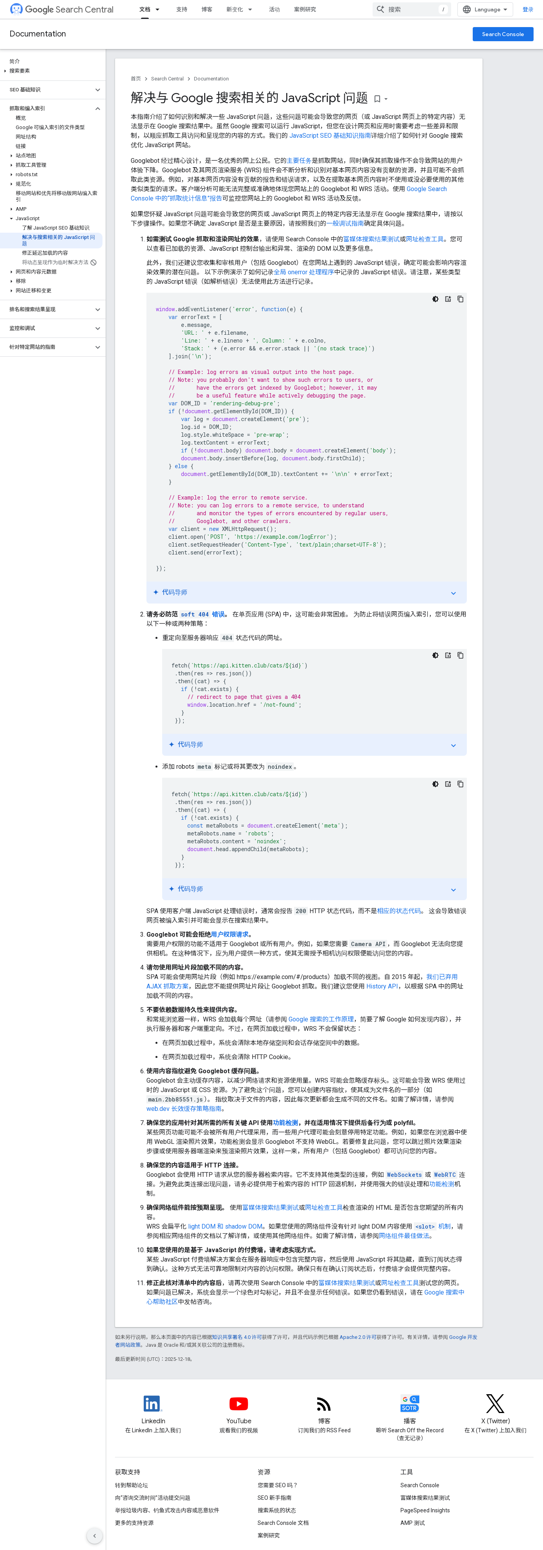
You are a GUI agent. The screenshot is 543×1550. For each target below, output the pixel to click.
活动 (274, 9)
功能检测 (285, 1123)
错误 (202, 614)
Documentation (37, 34)
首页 (136, 79)
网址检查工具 (425, 239)
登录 (528, 9)
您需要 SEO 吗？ (278, 1485)
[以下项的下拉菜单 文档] (159, 9)
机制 (432, 1226)
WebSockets (404, 1174)
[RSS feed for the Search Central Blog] (324, 1410)
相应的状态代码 (399, 911)
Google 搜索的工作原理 (321, 1019)
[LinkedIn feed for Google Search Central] (153, 1410)
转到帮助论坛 (131, 1485)
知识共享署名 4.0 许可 (237, 1337)
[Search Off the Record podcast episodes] (410, 1410)
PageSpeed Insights (425, 1510)
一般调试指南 (345, 223)
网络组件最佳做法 (404, 1236)
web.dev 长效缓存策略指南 (183, 1108)
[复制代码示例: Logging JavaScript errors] (460, 299)
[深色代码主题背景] (435, 299)
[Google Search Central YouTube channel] (238, 1410)
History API (382, 986)
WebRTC (445, 1174)
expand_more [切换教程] (453, 593)
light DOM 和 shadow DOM (225, 1226)
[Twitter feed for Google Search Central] (495, 1410)
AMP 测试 (412, 1523)
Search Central (69, 9)
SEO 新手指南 (274, 1498)
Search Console (503, 34)
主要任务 (299, 160)
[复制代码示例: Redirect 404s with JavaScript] (460, 655)
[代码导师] (448, 299)
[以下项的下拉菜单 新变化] (252, 9)
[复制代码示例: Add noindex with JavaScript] (460, 784)
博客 (206, 9)
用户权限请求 (230, 934)
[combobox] (412, 9)
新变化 (235, 9)
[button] (51, 71)
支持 (181, 9)
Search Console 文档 (283, 1523)
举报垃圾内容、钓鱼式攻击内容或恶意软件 (167, 1510)
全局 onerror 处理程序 (304, 272)
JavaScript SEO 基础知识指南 (330, 135)
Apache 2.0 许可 (358, 1337)
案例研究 (305, 9)
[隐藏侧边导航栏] (94, 1536)
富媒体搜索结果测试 (371, 239)
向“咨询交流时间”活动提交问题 (152, 1498)
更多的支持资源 (134, 1523)
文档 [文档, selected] (144, 9)
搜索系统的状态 (277, 1510)
